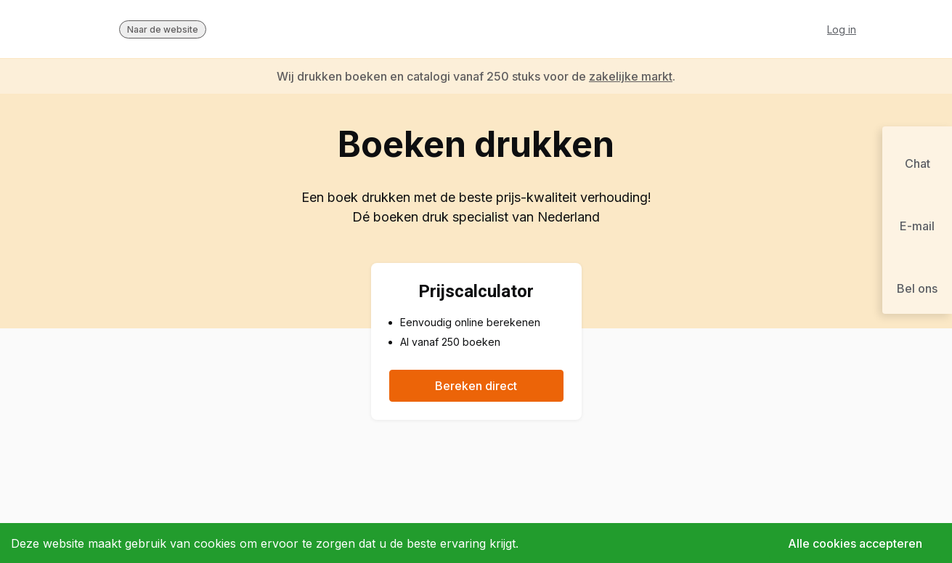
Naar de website (162, 29)
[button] (917, 158)
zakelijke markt (630, 76)
